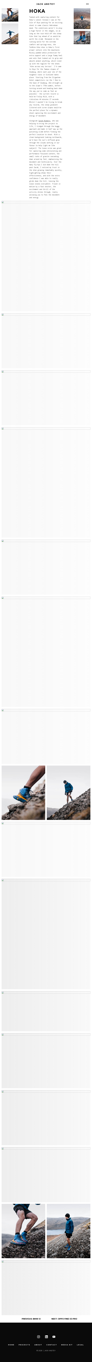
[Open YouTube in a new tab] (54, 1336)
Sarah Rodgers (44, 121)
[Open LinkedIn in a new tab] (46, 1336)
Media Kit (67, 1345)
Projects (24, 1345)
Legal (80, 1345)
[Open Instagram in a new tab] (38, 1336)
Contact (51, 1345)
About (38, 1345)
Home (11, 1345)
